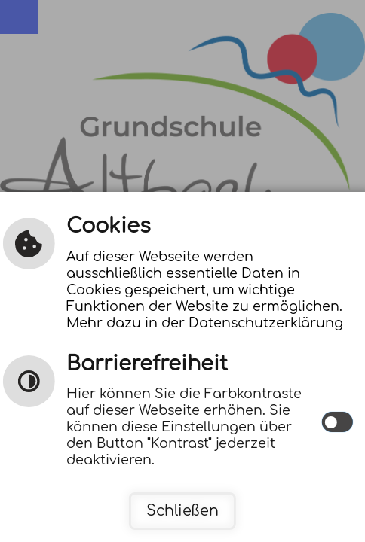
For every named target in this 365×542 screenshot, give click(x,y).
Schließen (182, 511)
